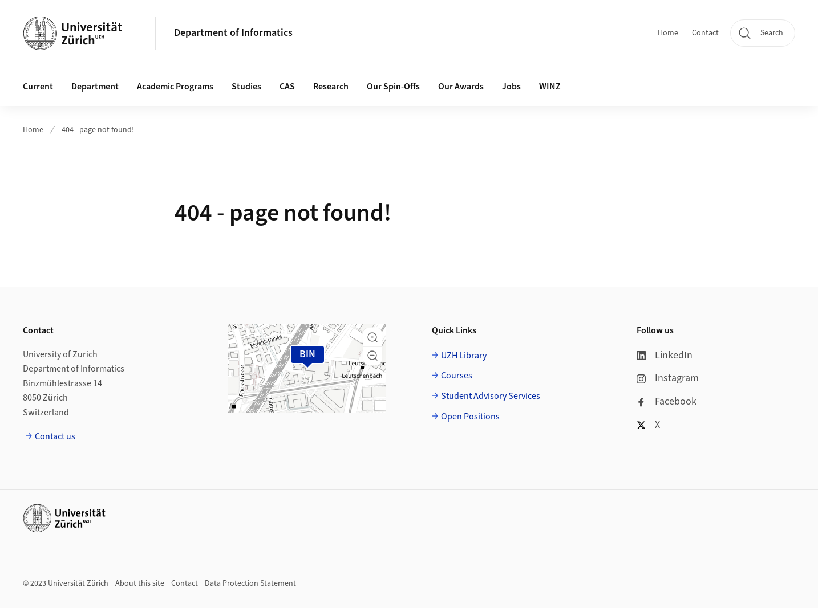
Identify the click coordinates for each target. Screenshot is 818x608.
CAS (287, 86)
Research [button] (331, 86)
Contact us (55, 436)
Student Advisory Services (490, 396)
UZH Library (464, 355)
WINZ (550, 86)
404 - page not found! (98, 130)
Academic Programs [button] (175, 86)
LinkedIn (665, 355)
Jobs (511, 86)
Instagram (668, 378)
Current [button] (38, 86)
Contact (705, 33)
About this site (139, 583)
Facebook (666, 401)
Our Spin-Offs (393, 86)
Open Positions (470, 416)
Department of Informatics (233, 33)
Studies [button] (246, 86)
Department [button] (95, 86)
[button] (372, 337)
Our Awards (461, 86)
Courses (456, 375)
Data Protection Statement (250, 583)
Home (668, 33)
